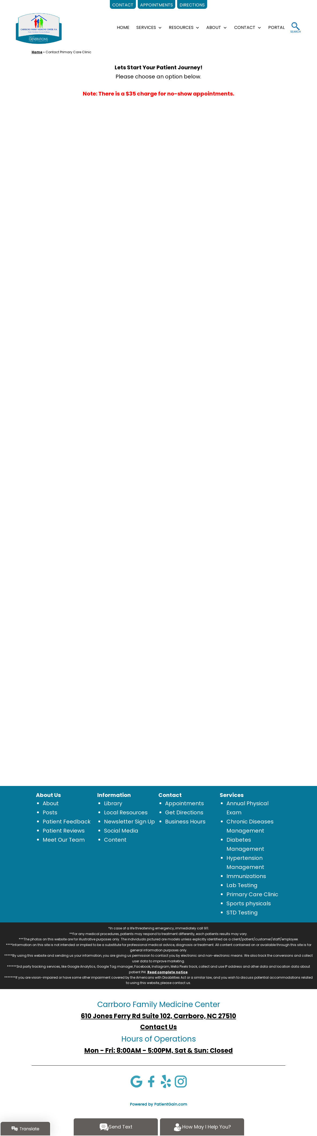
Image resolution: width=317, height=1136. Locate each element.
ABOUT (213, 27)
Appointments (184, 803)
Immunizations (246, 876)
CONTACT (244, 27)
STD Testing (242, 912)
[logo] (39, 28)
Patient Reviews (64, 830)
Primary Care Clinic (252, 894)
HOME (123, 27)
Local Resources (126, 812)
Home (37, 52)
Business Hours (185, 821)
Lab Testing (242, 885)
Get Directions (184, 812)
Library (113, 803)
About (51, 803)
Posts (50, 812)
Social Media (121, 830)
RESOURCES (181, 27)
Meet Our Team (64, 840)
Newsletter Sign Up (129, 821)
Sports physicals (248, 903)
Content (115, 840)
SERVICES (146, 27)
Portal (276, 27)
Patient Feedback (67, 821)
